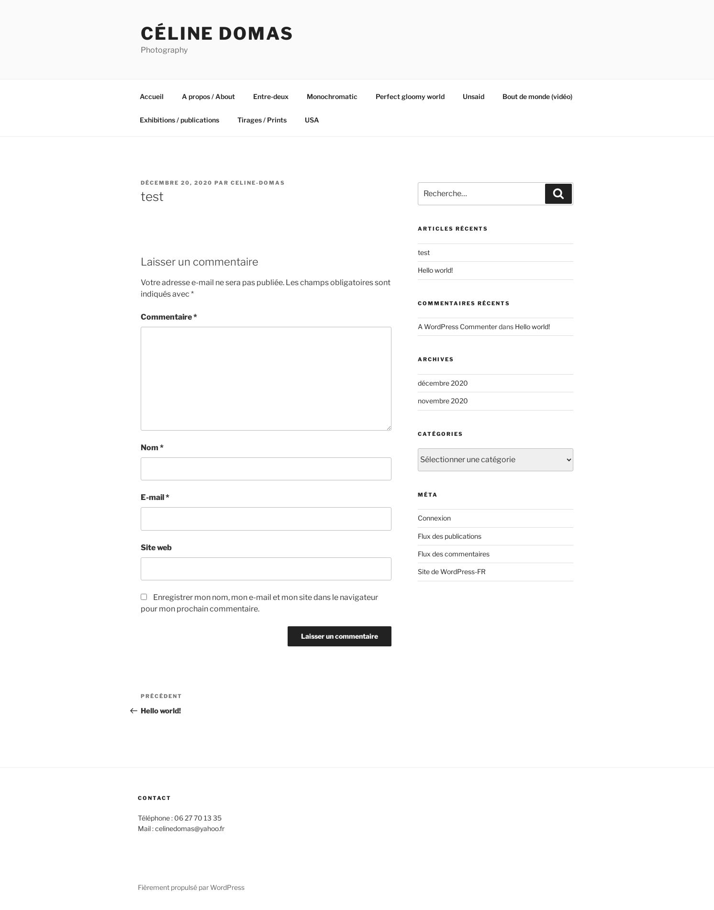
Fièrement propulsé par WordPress (191, 887)
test (424, 252)
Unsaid (473, 96)
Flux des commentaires (454, 554)
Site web (156, 547)
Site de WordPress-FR (452, 571)
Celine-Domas (258, 182)
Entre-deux (271, 96)
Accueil (152, 96)
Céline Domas (217, 33)
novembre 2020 (443, 401)
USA (312, 120)
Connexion (434, 518)
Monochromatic (332, 96)
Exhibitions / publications (179, 120)
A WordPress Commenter (457, 326)
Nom (152, 447)
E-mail (155, 497)
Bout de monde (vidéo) (537, 96)
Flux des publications (449, 536)
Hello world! (435, 270)
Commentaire (169, 317)
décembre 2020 (443, 383)
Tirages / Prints (262, 120)
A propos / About (208, 96)
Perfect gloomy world (410, 96)
